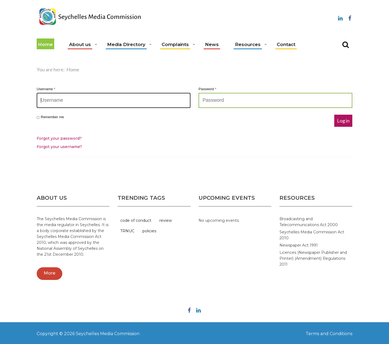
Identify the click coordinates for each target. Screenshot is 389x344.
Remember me (50, 117)
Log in (343, 121)
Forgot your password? (59, 138)
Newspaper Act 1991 (298, 245)
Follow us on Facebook (349, 17)
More (49, 273)
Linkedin (340, 17)
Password (207, 89)
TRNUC (127, 231)
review (165, 220)
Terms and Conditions (329, 333)
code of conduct (135, 220)
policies (149, 231)
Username (46, 89)
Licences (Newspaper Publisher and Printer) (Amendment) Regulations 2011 (313, 258)
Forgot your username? (59, 146)
